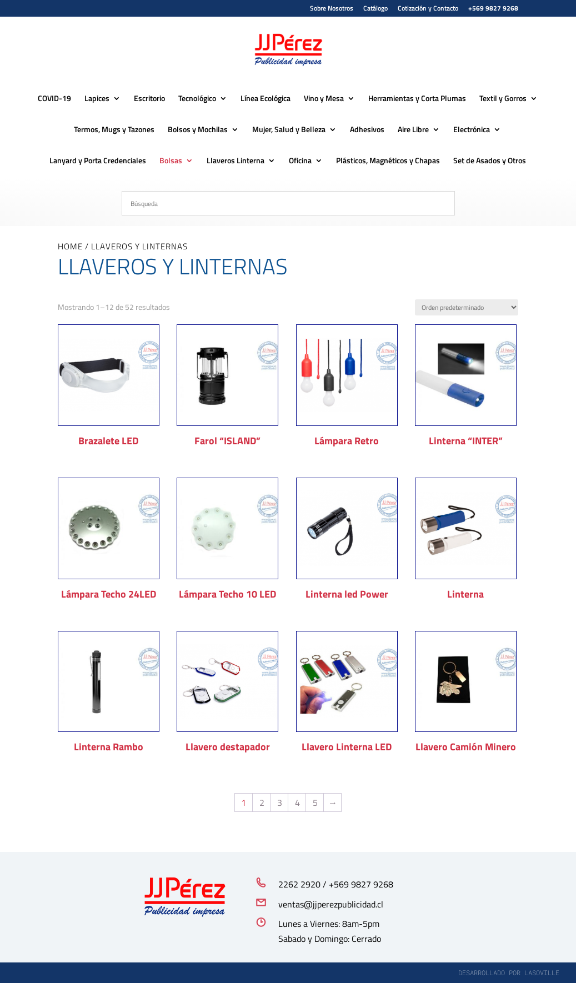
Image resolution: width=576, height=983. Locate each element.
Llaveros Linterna (235, 161)
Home (70, 246)
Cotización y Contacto (428, 9)
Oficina (300, 161)
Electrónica (471, 130)
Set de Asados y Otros (489, 161)
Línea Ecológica (265, 99)
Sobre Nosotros (331, 9)
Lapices (96, 99)
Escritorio (149, 99)
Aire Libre (413, 130)
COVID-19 (54, 99)
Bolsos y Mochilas (198, 130)
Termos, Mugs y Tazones (114, 130)
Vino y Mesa (324, 99)
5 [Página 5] (315, 802)
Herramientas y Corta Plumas (417, 99)
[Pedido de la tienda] (466, 307)
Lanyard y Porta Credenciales (97, 161)
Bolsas (170, 161)
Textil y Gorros (503, 99)
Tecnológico (197, 99)
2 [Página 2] (261, 802)
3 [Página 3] (279, 802)
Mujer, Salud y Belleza (288, 130)
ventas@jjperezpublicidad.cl (330, 904)
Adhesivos (367, 130)
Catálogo (375, 9)
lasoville (541, 972)
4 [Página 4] (297, 802)
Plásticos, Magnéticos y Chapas (388, 161)
